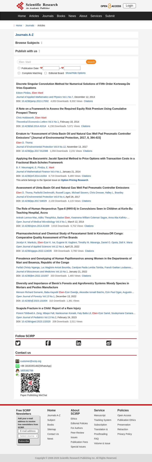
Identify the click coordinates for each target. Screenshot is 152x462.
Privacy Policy (124, 434)
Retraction (122, 429)
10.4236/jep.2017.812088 (35, 151)
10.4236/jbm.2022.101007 (35, 275)
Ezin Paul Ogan (113, 292)
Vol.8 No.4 (59, 196)
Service (99, 410)
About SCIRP (75, 412)
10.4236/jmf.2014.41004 (34, 176)
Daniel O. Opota (109, 242)
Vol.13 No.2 (50, 317)
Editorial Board (56, 73)
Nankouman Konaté (66, 313)
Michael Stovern (80, 192)
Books (61, 16)
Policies (123, 410)
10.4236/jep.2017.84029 (34, 201)
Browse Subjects (28, 42)
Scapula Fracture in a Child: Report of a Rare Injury (48, 308)
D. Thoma (24, 142)
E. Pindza (40, 167)
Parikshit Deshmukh (44, 192)
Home (22, 16)
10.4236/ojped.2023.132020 (36, 321)
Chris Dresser (97, 192)
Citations (88, 101)
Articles (34, 16)
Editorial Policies (79, 423)
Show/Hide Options (76, 73)
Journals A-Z (53, 415)
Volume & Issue (102, 443)
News (72, 16)
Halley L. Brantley (114, 192)
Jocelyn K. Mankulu (26, 242)
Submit (110, 16)
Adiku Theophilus (47, 217)
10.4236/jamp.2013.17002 (35, 101)
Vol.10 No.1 (62, 271)
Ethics (74, 418)
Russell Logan (63, 192)
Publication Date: (30, 68)
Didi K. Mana (125, 242)
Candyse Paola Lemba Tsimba (87, 267)
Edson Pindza (23, 92)
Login (129, 5)
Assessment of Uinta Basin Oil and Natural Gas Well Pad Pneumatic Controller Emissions (72, 187)
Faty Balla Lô (84, 313)
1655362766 (26, 370)
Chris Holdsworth (25, 117)
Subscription (100, 424)
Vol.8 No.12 (60, 146)
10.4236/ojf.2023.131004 (34, 300)
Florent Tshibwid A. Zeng (29, 313)
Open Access (124, 415)
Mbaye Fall (48, 313)
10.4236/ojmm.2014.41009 (35, 226)
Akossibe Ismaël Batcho (91, 292)
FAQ (96, 438)
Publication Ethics (126, 420)
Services (96, 16)
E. (50, 167)
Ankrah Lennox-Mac (26, 217)
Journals (48, 16)
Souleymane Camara (122, 313)
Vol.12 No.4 (58, 246)
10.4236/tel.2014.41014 (34, 126)
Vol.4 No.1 (53, 121)
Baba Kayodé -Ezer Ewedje (61, 292)
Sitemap (51, 429)
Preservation (124, 424)
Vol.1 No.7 (67, 97)
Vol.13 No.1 (48, 296)
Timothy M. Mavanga (89, 242)
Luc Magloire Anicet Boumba (55, 267)
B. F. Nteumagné (25, 167)
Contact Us (53, 434)
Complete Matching (32, 73)
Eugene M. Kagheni (66, 242)
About (83, 16)
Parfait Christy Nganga (28, 267)
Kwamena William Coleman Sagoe (89, 217)
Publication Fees (79, 442)
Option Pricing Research (74, 180)
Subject (51, 420)
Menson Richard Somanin (29, 292)
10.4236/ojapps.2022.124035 (37, 251)
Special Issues (78, 446)
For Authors (77, 428)
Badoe (63, 217)
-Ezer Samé (101, 313)
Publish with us (27, 51)
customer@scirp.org (30, 361)
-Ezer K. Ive (46, 242)
